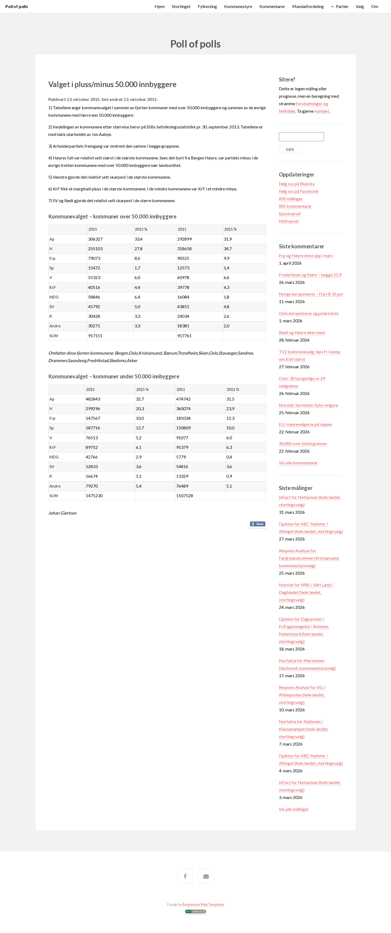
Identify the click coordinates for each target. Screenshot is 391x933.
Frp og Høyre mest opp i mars (306, 255)
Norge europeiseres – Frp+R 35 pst (311, 293)
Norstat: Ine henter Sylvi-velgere (308, 404)
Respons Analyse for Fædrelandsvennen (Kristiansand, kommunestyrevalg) (309, 558)
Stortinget (181, 6)
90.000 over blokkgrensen (303, 443)
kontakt (321, 110)
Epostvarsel (290, 213)
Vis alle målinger (294, 809)
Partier (342, 6)
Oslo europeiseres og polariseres (309, 313)
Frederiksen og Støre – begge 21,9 (310, 274)
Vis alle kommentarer (298, 462)
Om (374, 6)
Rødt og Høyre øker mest (302, 332)
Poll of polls (16, 6)
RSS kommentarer (295, 206)
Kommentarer (272, 6)
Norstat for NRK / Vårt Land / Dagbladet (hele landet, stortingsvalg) (306, 592)
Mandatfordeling (308, 6)
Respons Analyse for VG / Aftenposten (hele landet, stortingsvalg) (302, 695)
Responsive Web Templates (203, 904)
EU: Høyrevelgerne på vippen (305, 424)
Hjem (160, 6)
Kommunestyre (238, 6)
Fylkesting (207, 6)
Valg (360, 6)
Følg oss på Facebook (299, 191)
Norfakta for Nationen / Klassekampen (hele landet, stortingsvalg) (303, 729)
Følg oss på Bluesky (297, 183)
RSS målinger (291, 198)
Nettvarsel (289, 221)
